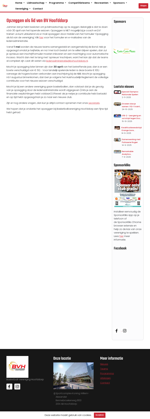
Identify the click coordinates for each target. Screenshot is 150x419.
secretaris (94, 103)
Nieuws (104, 364)
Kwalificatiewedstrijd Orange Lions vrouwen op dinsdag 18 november (131, 129)
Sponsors (119, 3)
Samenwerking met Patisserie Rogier (131, 140)
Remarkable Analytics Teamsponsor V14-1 (131, 153)
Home (19, 3)
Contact (38, 8)
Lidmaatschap (36, 3)
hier (41, 37)
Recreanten (101, 3)
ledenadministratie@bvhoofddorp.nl (67, 61)
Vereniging (22, 8)
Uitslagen (105, 378)
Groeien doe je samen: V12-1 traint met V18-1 (131, 105)
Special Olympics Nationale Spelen (130, 93)
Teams (104, 368)
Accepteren (100, 415)
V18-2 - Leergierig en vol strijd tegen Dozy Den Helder (131, 117)
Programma (56, 3)
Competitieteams (79, 3)
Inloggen (143, 5)
